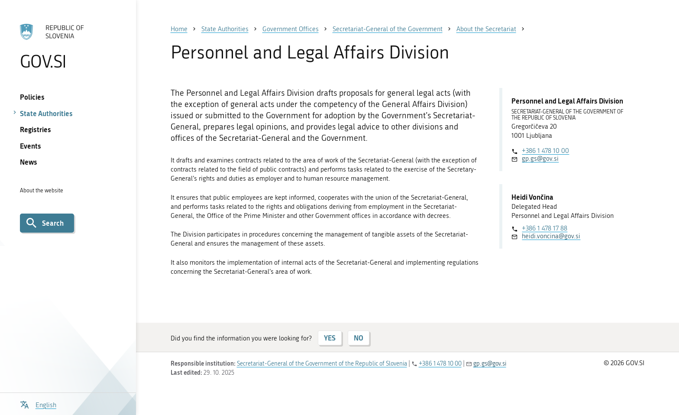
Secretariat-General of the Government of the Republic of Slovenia (322, 363)
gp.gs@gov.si (540, 158)
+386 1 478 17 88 (544, 228)
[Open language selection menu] (38, 404)
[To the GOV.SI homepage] (68, 46)
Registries (35, 129)
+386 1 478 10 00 (545, 151)
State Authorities (46, 113)
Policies (32, 97)
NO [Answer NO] (358, 338)
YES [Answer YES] (330, 338)
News (28, 162)
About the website (41, 190)
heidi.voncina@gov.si (551, 236)
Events (30, 146)
